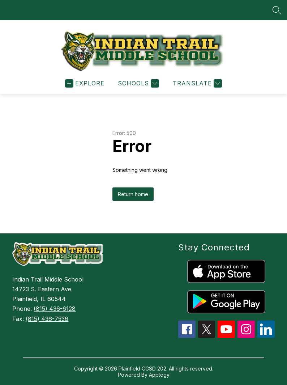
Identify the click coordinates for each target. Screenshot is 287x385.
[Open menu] (84, 83)
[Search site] (277, 10)
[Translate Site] (196, 83)
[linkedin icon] (266, 335)
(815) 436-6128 (55, 308)
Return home (133, 194)
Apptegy (159, 375)
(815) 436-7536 (47, 318)
